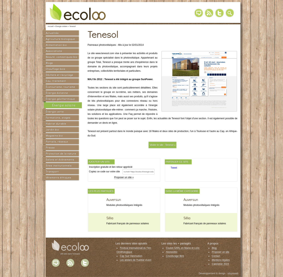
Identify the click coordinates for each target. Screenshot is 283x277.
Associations (54, 50)
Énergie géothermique (60, 98)
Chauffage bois (55, 68)
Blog (199, 13)
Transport (52, 171)
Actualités (52, 32)
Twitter (219, 13)
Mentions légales (221, 260)
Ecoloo (81, 12)
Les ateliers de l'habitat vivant (135, 260)
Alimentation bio (56, 44)
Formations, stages (58, 117)
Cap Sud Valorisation (131, 256)
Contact (216, 256)
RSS (209, 13)
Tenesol (169, 145)
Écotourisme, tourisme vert (60, 87)
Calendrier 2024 (220, 264)
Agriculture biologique (60, 38)
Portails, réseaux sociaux (57, 142)
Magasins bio (54, 135)
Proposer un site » (124, 177)
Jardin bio (52, 129)
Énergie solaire (63, 105)
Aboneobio (171, 252)
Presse (50, 147)
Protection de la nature (61, 153)
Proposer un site (220, 252)
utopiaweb (232, 273)
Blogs (49, 62)
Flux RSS (70, 263)
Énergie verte (55, 111)
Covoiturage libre (175, 256)
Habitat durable (56, 123)
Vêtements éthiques (58, 177)
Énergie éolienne (57, 92)
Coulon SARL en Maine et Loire (183, 248)
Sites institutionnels (58, 165)
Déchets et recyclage (59, 74)
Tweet (174, 167)
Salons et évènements (60, 159)
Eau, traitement (56, 80)
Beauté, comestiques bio (61, 56)
